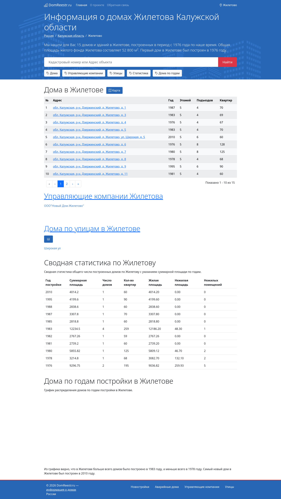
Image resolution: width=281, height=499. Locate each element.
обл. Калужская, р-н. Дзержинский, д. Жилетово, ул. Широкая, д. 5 (99, 137)
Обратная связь (118, 5)
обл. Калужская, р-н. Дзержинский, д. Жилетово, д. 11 (90, 174)
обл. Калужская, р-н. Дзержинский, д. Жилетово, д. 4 (89, 122)
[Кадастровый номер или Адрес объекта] (131, 62)
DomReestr (58, 5)
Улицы (116, 73)
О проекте (97, 5)
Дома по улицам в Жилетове (92, 228)
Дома (52, 73)
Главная (81, 5)
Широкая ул (52, 248)
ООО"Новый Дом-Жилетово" (64, 206)
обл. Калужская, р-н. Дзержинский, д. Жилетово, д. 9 (89, 166)
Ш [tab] (48, 239)
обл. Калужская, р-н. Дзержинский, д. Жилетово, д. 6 (89, 144)
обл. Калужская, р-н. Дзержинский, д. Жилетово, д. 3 (89, 115)
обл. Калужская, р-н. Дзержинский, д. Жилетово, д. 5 (89, 130)
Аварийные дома (167, 487)
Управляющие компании (84, 73)
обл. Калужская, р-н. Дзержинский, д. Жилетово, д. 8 (89, 159)
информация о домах (61, 490)
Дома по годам (167, 73)
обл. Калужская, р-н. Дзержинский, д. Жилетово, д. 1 (89, 108)
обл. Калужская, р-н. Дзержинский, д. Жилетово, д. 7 (89, 152)
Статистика (138, 73)
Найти (227, 62)
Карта (114, 90)
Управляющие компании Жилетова (103, 196)
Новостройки (140, 487)
